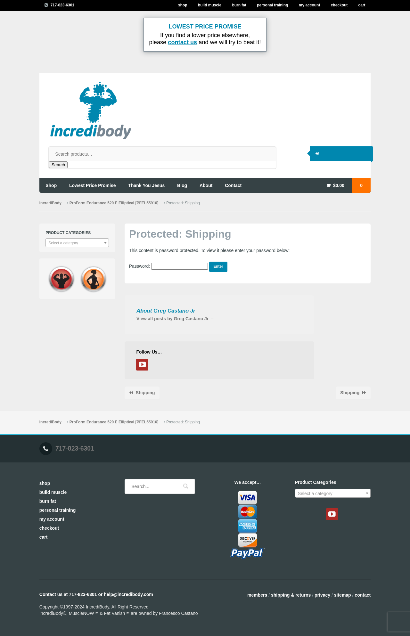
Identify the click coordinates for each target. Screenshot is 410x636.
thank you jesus (146, 185)
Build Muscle (209, 5)
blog (182, 185)
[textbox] (77, 243)
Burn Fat (239, 5)
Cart (361, 5)
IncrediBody (50, 203)
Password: (168, 266)
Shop (182, 5)
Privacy (322, 595)
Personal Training (272, 5)
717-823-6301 (62, 5)
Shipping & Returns (291, 595)
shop (51, 185)
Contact (363, 595)
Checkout (339, 5)
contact (233, 185)
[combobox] (77, 242)
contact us (182, 42)
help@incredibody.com (128, 594)
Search (58, 164)
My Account (309, 5)
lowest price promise (92, 185)
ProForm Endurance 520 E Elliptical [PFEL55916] (114, 203)
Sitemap (342, 595)
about (206, 185)
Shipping (145, 392)
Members (257, 595)
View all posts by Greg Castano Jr (175, 318)
